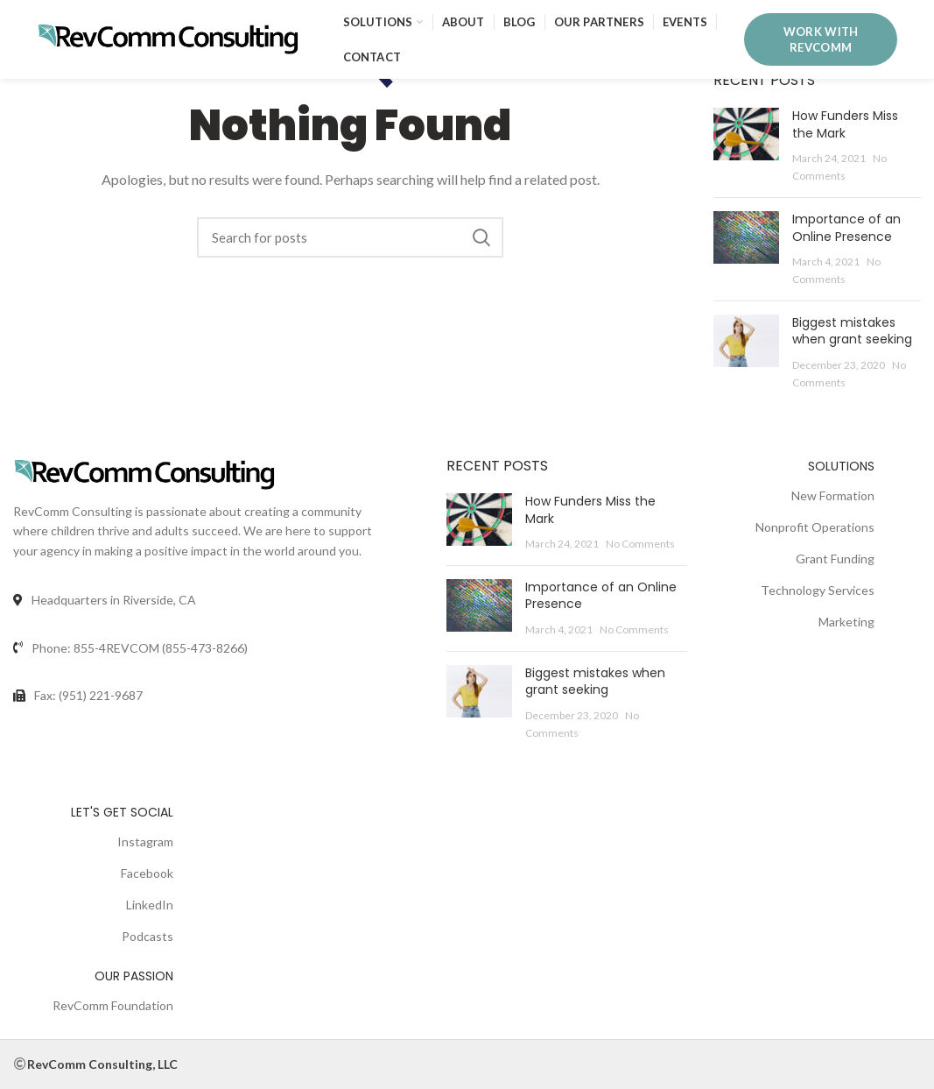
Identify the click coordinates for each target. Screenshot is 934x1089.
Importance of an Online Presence (846, 227)
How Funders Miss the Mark (845, 124)
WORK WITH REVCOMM (821, 39)
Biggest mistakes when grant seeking (852, 331)
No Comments (640, 543)
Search (481, 237)
